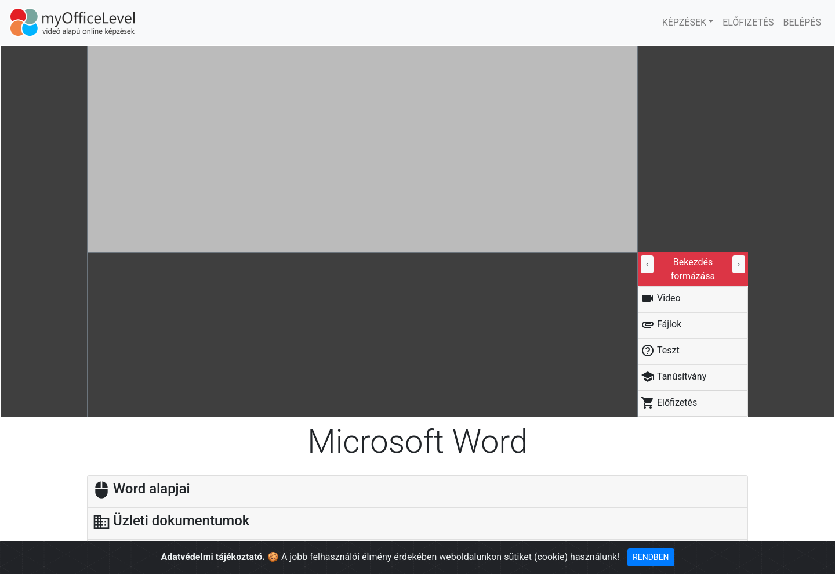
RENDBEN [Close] (651, 557)
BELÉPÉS (802, 22)
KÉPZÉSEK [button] (684, 22)
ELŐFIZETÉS (748, 22)
